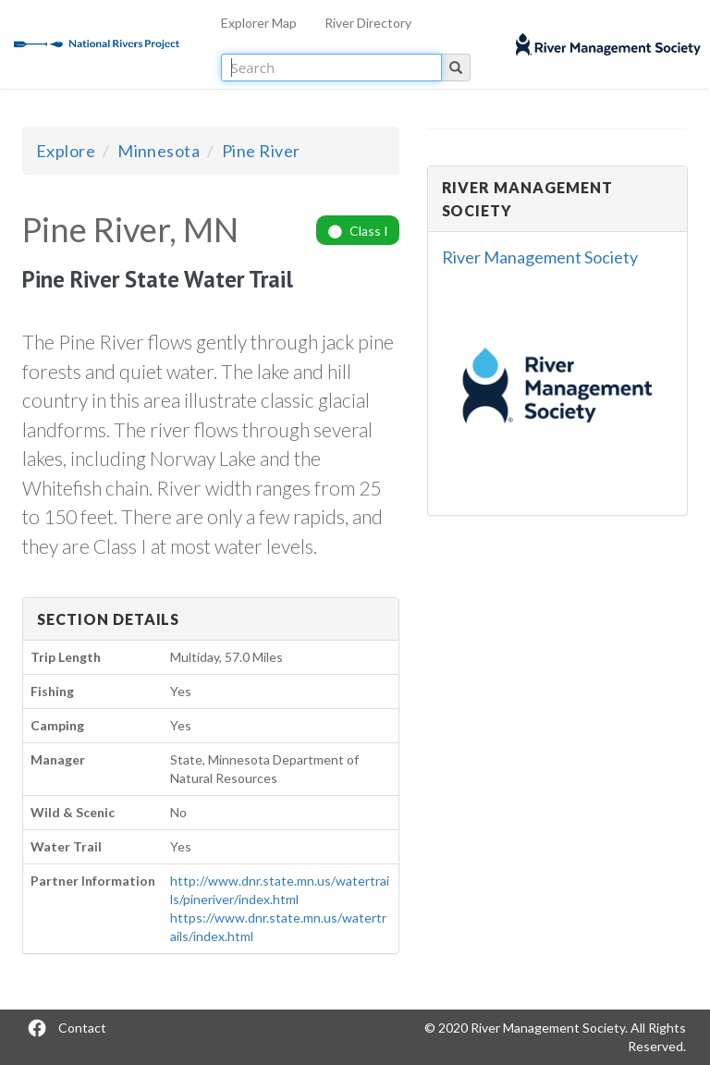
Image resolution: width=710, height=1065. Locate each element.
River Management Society (540, 257)
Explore (65, 151)
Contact (82, 1027)
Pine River (261, 151)
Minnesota (158, 151)
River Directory (367, 23)
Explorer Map (259, 23)
